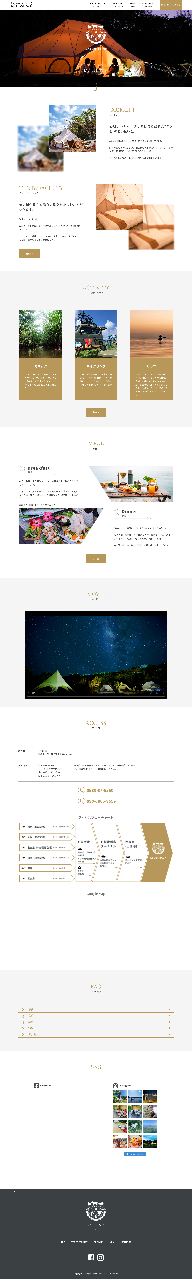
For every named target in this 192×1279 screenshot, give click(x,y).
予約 (99, 1009)
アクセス (99, 1034)
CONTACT (147, 5)
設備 (99, 1028)
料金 (99, 1021)
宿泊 (99, 1015)
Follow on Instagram (135, 1154)
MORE (29, 254)
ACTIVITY (118, 5)
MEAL (133, 5)
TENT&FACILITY (97, 5)
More (96, 412)
